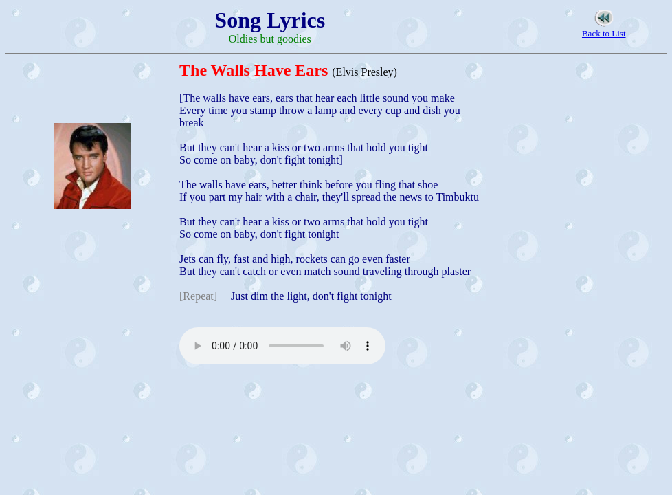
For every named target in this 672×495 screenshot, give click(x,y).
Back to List (604, 33)
